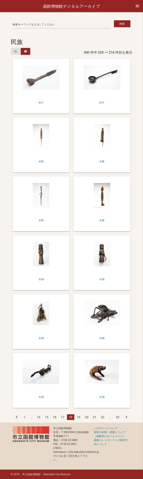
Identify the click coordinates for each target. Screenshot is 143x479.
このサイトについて (106, 428)
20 (86, 417)
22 (102, 417)
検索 (122, 23)
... (31, 417)
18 (70, 417)
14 (38, 417)
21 (94, 417)
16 (54, 417)
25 (117, 417)
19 (78, 417)
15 (46, 417)
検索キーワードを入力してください (34, 24)
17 (62, 417)
